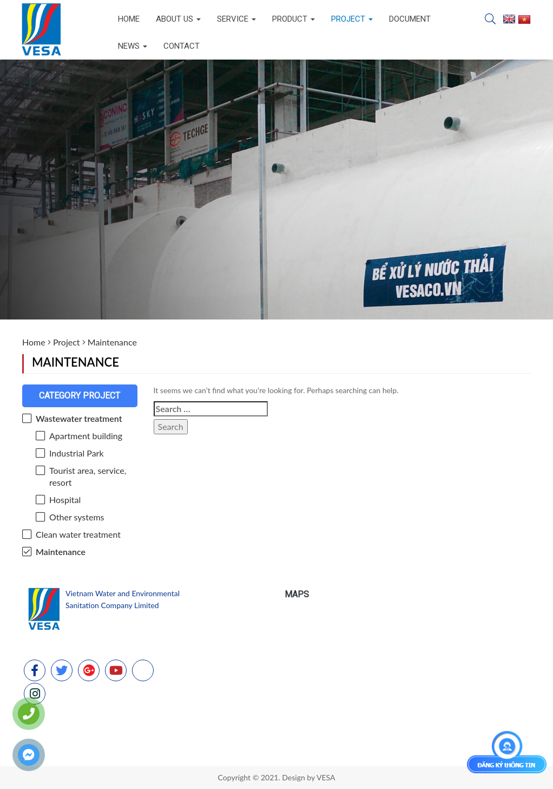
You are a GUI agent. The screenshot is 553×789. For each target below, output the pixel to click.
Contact (181, 46)
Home (129, 19)
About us (178, 19)
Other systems (76, 517)
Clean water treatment (78, 534)
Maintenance (60, 551)
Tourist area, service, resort (87, 476)
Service (236, 19)
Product (293, 19)
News (132, 46)
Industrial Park (76, 453)
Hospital (65, 499)
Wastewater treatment (79, 418)
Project (352, 19)
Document (410, 19)
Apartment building (85, 436)
